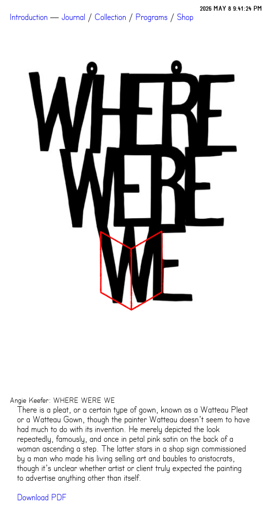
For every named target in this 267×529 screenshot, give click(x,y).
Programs (151, 17)
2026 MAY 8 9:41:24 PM (231, 8)
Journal (73, 17)
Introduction (29, 17)
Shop (185, 17)
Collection (110, 17)
